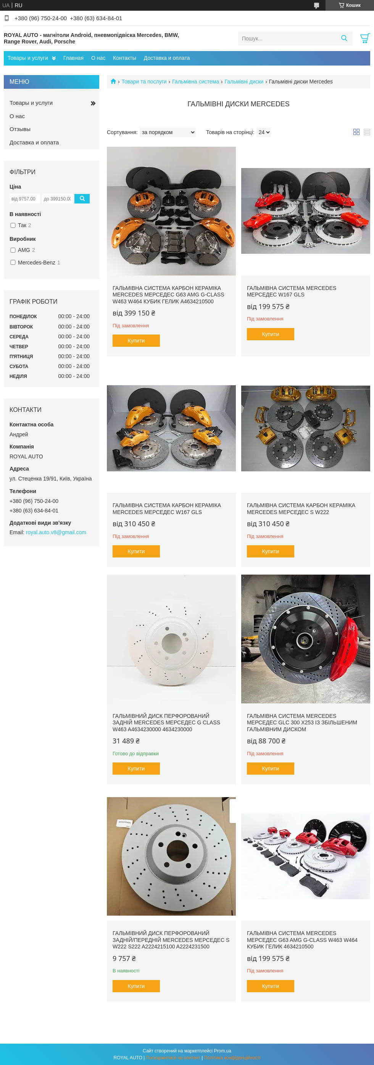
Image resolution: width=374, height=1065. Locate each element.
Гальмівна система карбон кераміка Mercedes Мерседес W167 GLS (167, 508)
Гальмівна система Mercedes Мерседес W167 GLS (292, 291)
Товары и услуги (28, 58)
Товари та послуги (143, 81)
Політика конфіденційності (232, 1057)
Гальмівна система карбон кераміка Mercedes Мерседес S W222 (301, 508)
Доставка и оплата (167, 58)
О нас (98, 58)
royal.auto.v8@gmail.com (56, 532)
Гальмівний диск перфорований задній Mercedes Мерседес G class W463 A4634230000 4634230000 (166, 722)
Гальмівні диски (243, 81)
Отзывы (20, 129)
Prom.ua (222, 1051)
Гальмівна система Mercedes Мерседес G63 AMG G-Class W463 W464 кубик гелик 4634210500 (302, 940)
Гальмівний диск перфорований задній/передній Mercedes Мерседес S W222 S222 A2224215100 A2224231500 (171, 940)
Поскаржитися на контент (173, 1057)
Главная (73, 58)
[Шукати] (344, 38)
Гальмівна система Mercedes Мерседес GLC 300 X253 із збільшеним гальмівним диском (302, 722)
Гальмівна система (195, 81)
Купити (136, 341)
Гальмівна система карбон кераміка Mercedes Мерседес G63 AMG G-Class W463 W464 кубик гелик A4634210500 (168, 294)
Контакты (124, 58)
